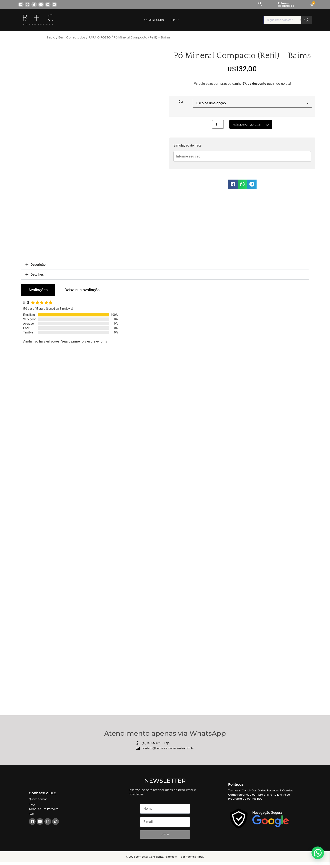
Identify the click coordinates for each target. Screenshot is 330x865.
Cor (180, 101)
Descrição (38, 263)
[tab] (38, 288)
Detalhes (37, 273)
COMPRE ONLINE (154, 20)
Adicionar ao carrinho (251, 124)
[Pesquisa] (306, 20)
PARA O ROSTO (99, 37)
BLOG (175, 20)
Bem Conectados (72, 37)
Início (51, 37)
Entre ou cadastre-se (286, 4)
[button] (233, 184)
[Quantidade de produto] (218, 124)
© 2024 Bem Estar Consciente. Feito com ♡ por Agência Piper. (165, 855)
